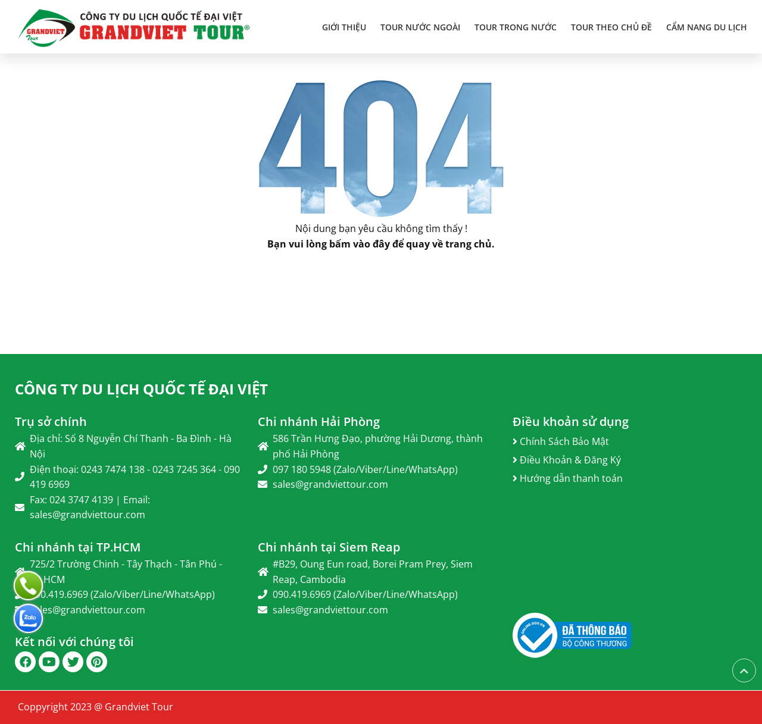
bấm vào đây (359, 243)
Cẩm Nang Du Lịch (706, 27)
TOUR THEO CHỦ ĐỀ (611, 27)
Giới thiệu (344, 27)
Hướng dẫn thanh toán (568, 478)
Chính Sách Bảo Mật (561, 441)
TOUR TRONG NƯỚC (515, 27)
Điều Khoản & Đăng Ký (567, 459)
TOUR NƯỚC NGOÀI (420, 27)
